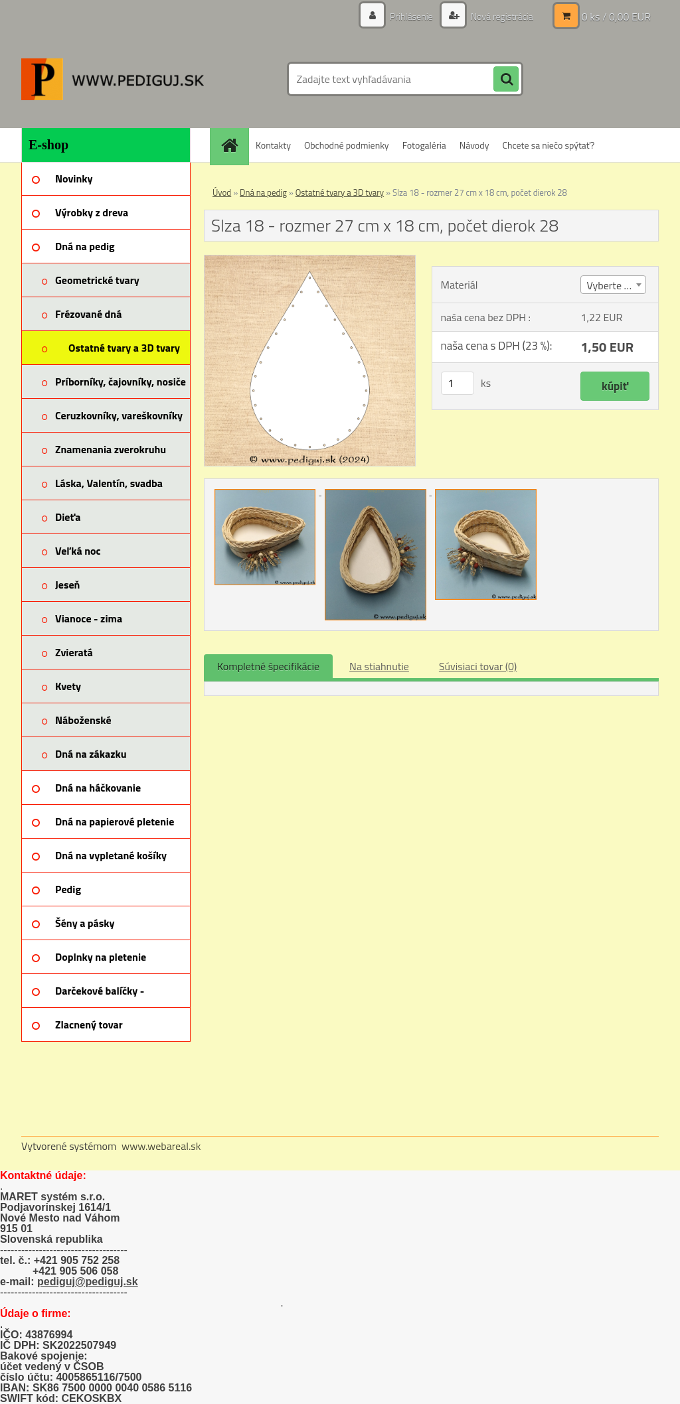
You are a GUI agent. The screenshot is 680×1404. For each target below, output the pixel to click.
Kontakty (273, 145)
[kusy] (457, 383)
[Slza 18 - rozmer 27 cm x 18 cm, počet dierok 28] (310, 261)
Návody (474, 145)
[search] (506, 79)
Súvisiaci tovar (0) (478, 666)
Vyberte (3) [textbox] (611, 285)
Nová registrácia (501, 16)
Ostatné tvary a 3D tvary (340, 192)
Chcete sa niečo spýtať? (548, 145)
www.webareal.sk (161, 1146)
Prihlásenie (411, 16)
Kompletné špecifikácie (268, 666)
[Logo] (112, 79)
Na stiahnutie (379, 666)
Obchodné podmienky (346, 145)
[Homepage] (233, 145)
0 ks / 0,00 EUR (616, 17)
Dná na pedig (263, 192)
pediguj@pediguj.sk (87, 1281)
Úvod (221, 192)
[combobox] (612, 284)
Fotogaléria (424, 145)
